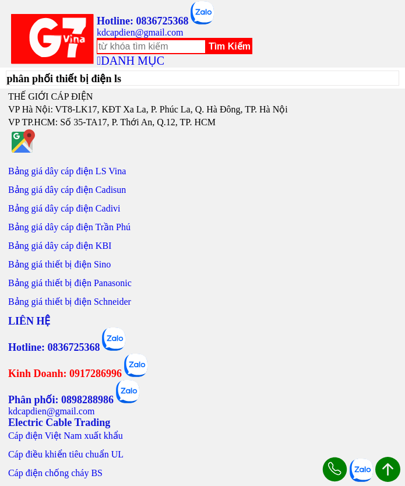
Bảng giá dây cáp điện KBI (60, 246)
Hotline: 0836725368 (143, 21)
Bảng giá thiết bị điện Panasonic (70, 283)
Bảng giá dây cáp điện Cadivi (64, 208)
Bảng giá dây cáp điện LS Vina (67, 171)
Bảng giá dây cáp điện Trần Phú (69, 227)
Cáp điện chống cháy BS (55, 473)
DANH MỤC (132, 60)
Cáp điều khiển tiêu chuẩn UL (66, 454)
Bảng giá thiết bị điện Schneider (69, 302)
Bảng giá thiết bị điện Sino (59, 264)
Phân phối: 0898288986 (61, 400)
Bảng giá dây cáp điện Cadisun (67, 190)
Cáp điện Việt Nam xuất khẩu (65, 436)
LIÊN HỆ (29, 321)
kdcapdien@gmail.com (140, 32)
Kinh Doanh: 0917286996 (65, 373)
